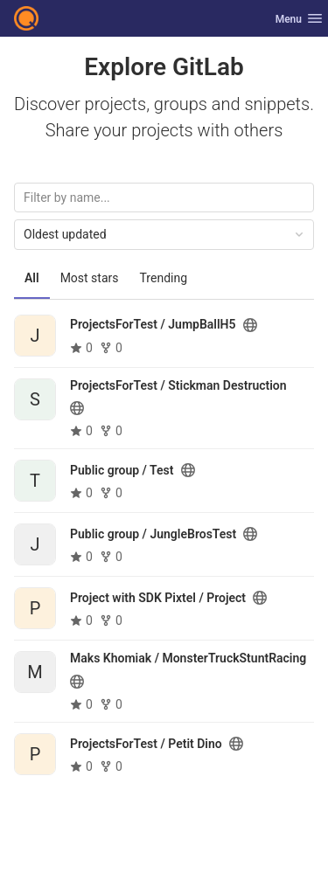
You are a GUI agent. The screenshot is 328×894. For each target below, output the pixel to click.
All (31, 278)
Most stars (89, 278)
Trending (164, 278)
